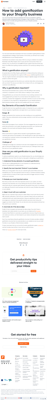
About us (17, 361)
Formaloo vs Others (35, 382)
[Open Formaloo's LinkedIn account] (43, 399)
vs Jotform (35, 360)
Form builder (25, 358)
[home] (6, 1)
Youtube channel (12, 229)
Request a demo (23, 343)
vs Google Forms (35, 363)
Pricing (16, 363)
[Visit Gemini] (6, 363)
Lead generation (26, 379)
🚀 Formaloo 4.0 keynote (18, 359)
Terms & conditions (17, 369)
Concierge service (17, 381)
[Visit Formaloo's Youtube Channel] (45, 399)
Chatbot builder (26, 369)
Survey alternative (35, 375)
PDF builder (25, 362)
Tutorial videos (41, 367)
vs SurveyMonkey (36, 367)
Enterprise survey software (26, 372)
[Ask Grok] (11, 363)
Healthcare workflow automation (27, 377)
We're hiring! (17, 366)
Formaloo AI (25, 374)
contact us (40, 225)
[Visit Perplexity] (8, 363)
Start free (39, 1)
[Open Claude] (4, 363)
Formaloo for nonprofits (35, 385)
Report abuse (18, 376)
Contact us (17, 365)
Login (33, 1)
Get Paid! (17, 378)
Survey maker (25, 367)
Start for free (23, 347)
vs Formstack (35, 365)
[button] (45, 2)
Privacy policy (18, 371)
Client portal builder (27, 360)
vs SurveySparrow (36, 371)
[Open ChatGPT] (2, 363)
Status (41, 376)
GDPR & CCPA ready (17, 374)
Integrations (42, 371)
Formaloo (38, 211)
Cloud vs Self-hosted (36, 378)
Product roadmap (42, 362)
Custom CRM (25, 363)
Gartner (29, 74)
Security (41, 373)
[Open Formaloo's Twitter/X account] (41, 399)
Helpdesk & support (42, 359)
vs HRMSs (35, 373)
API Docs (42, 374)
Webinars (42, 364)
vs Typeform (35, 358)
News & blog (42, 369)
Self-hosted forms (26, 365)
